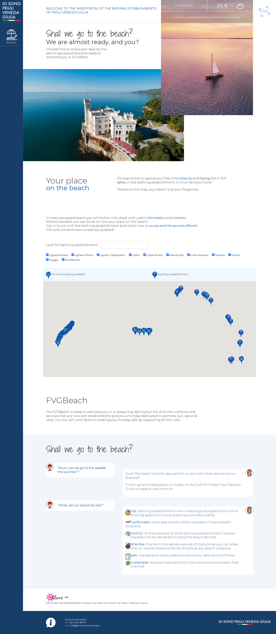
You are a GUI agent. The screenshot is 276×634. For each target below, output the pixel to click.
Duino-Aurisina (197, 255)
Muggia (52, 259)
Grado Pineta (153, 255)
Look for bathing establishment (97, 245)
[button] (58, 344)
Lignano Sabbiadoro (111, 255)
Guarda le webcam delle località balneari (207, 16)
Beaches (11, 42)
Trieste (234, 255)
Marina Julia (175, 255)
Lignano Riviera (57, 255)
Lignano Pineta (82, 255)
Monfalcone (71, 259)
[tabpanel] (149, 482)
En (264, 11)
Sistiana (218, 255)
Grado (134, 255)
